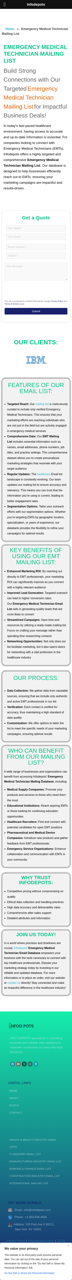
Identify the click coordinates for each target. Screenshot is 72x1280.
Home (9, 29)
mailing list (42, 404)
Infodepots (20, 948)
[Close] (68, 1246)
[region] (36, 1261)
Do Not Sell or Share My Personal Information (29, 1273)
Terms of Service (12, 304)
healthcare (43, 474)
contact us (13, 982)
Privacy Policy (57, 301)
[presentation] (26, 289)
